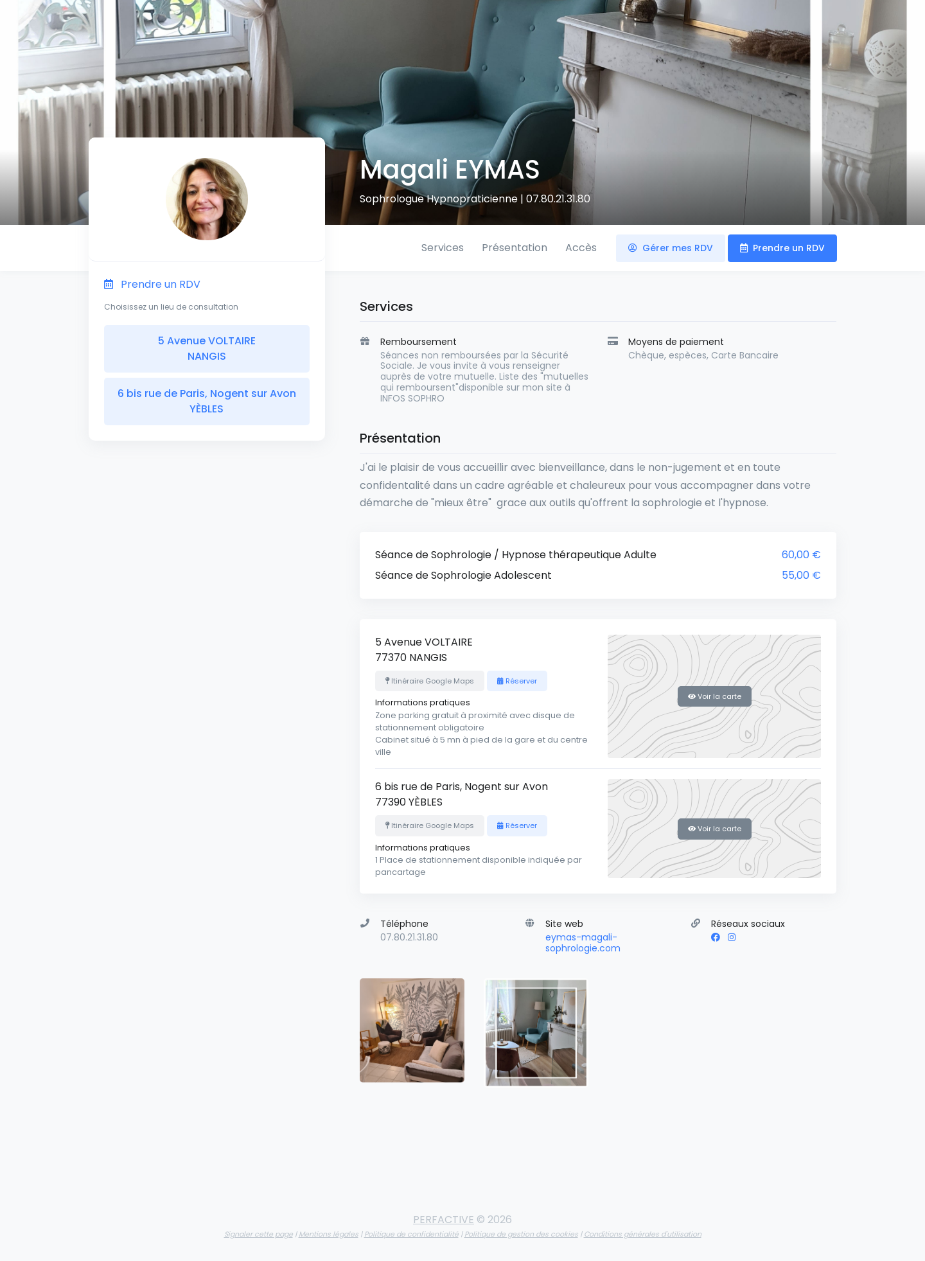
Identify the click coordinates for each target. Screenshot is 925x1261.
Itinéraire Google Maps (429, 681)
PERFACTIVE (443, 1219)
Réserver (517, 681)
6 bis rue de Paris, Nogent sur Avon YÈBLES (207, 401)
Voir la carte (714, 696)
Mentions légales (328, 1234)
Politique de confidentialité (411, 1234)
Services (442, 247)
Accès (581, 247)
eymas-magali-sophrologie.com (583, 943)
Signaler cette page (258, 1234)
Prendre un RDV (782, 248)
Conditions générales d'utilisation (642, 1234)
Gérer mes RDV (670, 248)
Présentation (514, 247)
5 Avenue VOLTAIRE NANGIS (207, 348)
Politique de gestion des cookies (521, 1234)
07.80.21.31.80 (558, 198)
